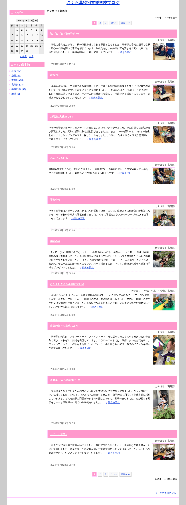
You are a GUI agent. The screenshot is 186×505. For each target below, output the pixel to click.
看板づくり (56, 75)
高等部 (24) (17, 84)
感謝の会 (55, 241)
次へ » (113, 23)
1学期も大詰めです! (61, 116)
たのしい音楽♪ (58, 434)
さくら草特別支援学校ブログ (93, 2)
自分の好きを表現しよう (64, 325)
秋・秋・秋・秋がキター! (64, 33)
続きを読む (125, 52)
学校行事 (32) (18, 89)
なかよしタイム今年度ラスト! (67, 284)
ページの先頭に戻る (165, 493)
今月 (31, 56)
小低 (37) (16, 71)
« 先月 (23, 56)
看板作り (55, 199)
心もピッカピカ (59, 158)
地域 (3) (15, 93)
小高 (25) (16, 75)
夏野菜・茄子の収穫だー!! (65, 380)
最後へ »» (125, 23)
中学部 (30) (17, 80)
